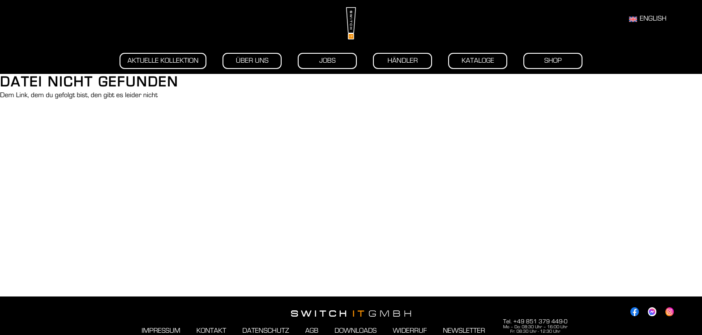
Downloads (355, 331)
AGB (312, 331)
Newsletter (464, 331)
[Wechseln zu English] (648, 19)
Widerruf (410, 331)
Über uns (252, 60)
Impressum (160, 331)
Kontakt (211, 331)
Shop (553, 60)
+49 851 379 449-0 (540, 321)
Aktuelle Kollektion (163, 60)
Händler (402, 60)
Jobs (327, 60)
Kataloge (478, 60)
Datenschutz (265, 331)
